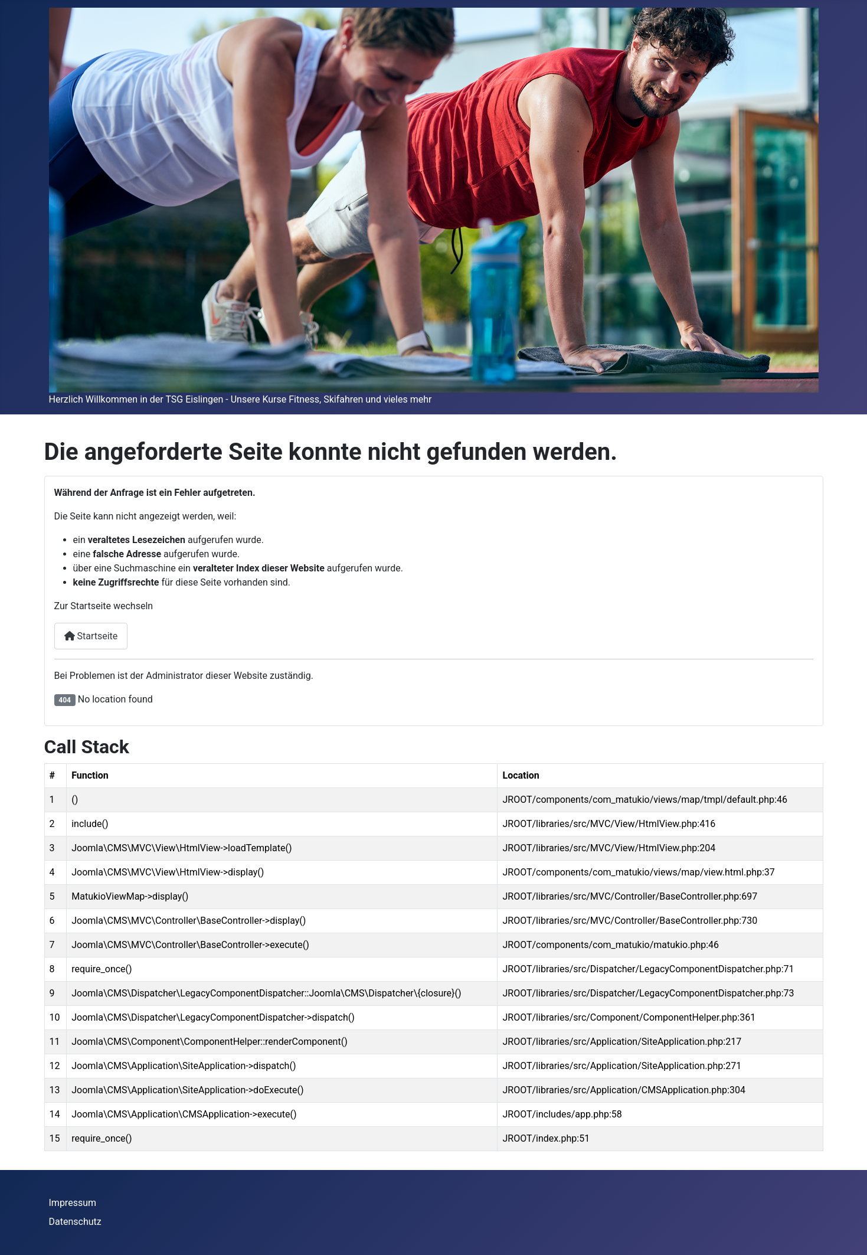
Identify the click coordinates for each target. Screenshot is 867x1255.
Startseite (91, 636)
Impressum (73, 1202)
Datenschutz (75, 1221)
